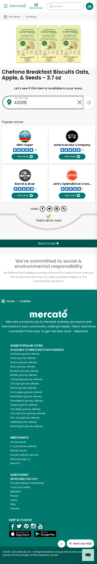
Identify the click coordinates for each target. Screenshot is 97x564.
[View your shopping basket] (89, 6)
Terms (13, 500)
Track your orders (20, 487)
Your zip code (21, 97)
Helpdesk (15, 491)
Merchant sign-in (20, 459)
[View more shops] (36, 6)
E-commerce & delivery (23, 446)
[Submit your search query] (51, 6)
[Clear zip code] (79, 102)
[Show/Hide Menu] (5, 5)
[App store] (20, 533)
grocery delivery (25, 353)
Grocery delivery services (24, 454)
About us (15, 463)
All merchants (18, 442)
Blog (12, 504)
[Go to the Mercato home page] (18, 5)
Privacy (14, 495)
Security (14, 508)
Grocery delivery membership (27, 483)
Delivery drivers (18, 450)
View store (25, 156)
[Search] (65, 6)
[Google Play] (45, 533)
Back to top (48, 243)
